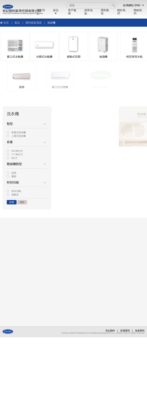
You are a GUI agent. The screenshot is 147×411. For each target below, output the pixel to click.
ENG (137, 5)
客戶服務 (72, 12)
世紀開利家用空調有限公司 (22, 11)
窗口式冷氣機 (15, 56)
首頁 (6, 22)
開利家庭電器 (34, 22)
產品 (17, 22)
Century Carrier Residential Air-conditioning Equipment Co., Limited (23, 13)
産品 (55, 12)
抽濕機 (111, 56)
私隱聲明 (125, 330)
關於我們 (121, 12)
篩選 (11, 202)
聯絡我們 (138, 12)
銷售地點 (88, 12)
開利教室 (105, 12)
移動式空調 (76, 56)
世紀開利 (110, 330)
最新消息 (41, 12)
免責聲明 (139, 330)
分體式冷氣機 (45, 56)
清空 (22, 202)
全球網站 (128, 5)
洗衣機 (51, 22)
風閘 (42, 87)
